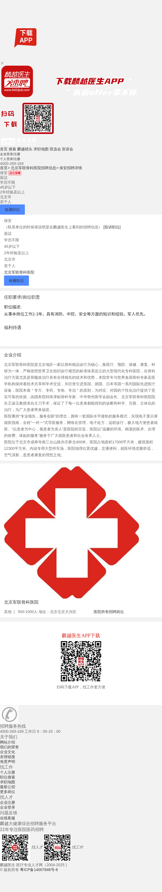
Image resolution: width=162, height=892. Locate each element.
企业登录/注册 (10, 154)
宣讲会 (67, 149)
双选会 (55, 149)
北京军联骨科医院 (19, 272)
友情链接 (7, 757)
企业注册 (7, 802)
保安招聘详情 (70, 168)
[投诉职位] (112, 227)
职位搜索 (7, 777)
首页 (4, 149)
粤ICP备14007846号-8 (39, 870)
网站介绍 (7, 742)
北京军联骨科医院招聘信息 (34, 168)
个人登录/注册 (10, 159)
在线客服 (7, 818)
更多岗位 (7, 792)
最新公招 (7, 787)
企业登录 (7, 807)
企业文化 (7, 752)
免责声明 (7, 761)
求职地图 (41, 149)
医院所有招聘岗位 (109, 612)
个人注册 (7, 772)
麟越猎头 (24, 149)
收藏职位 (12, 209)
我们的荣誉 (9, 747)
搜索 (12, 149)
